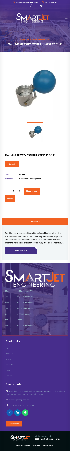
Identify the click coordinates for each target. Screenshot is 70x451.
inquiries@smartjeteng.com (26, 2)
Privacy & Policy (49, 445)
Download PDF (25, 249)
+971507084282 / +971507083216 (20, 405)
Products (9, 365)
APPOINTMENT (14, 424)
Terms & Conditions (23, 445)
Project (8, 370)
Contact (12, 164)
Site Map (36, 445)
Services (9, 359)
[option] (35, 89)
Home (8, 348)
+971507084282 (49, 2)
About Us (9, 353)
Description (35, 221)
